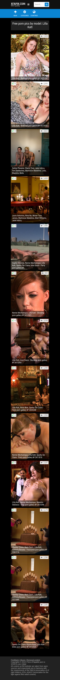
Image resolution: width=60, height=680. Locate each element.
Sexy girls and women (18, 4)
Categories (24, 13)
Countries (34, 13)
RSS (24, 664)
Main (15, 13)
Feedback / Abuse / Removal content (25, 660)
